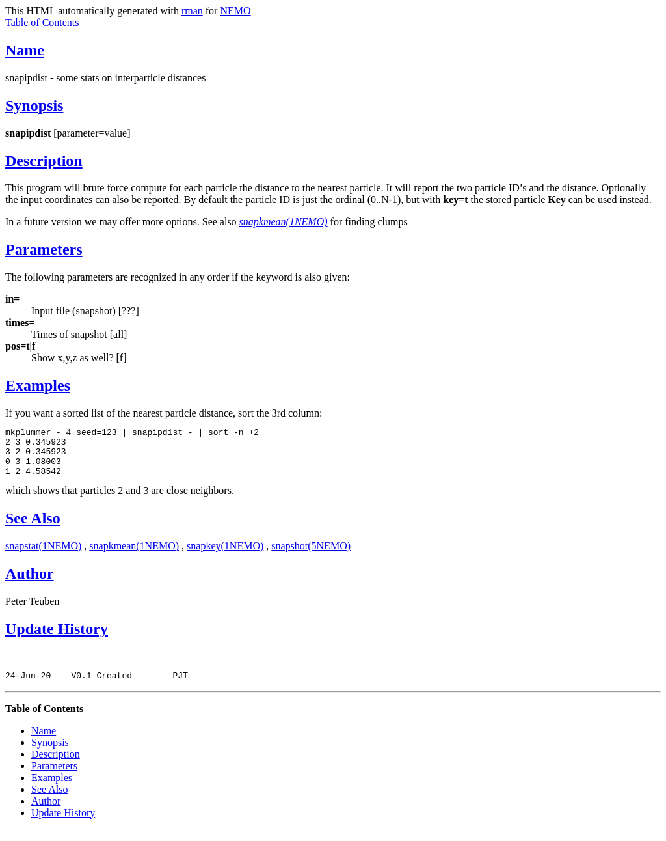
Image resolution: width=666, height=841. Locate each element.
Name (24, 50)
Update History (56, 638)
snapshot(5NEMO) (311, 555)
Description (44, 160)
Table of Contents (42, 22)
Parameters (44, 249)
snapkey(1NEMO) (225, 555)
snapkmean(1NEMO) (134, 555)
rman (192, 10)
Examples (37, 385)
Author (29, 583)
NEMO (235, 10)
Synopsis (34, 105)
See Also (32, 527)
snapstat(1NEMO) (43, 555)
